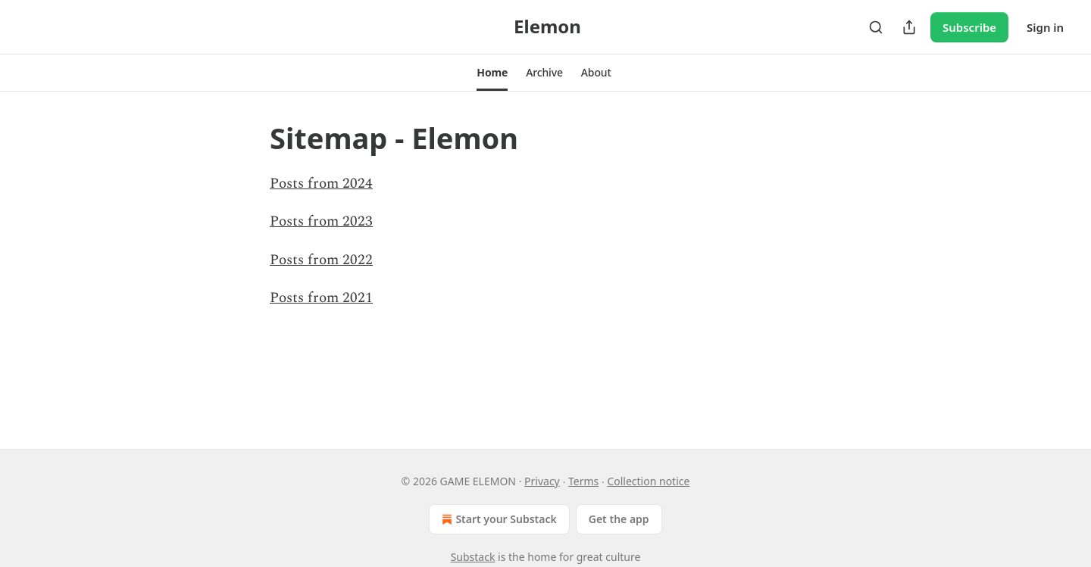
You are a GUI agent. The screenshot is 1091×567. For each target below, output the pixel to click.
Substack (473, 557)
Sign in (1045, 27)
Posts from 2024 (321, 184)
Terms (583, 481)
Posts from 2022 (321, 260)
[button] (492, 73)
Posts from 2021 (321, 298)
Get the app (619, 519)
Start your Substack (497, 519)
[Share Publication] (909, 27)
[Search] (876, 27)
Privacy (542, 481)
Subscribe (969, 27)
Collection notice (648, 481)
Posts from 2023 (321, 221)
